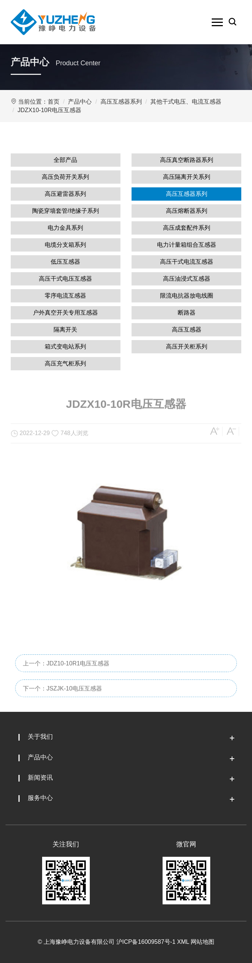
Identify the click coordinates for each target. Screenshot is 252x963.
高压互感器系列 (121, 101)
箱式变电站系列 (65, 346)
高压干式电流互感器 (186, 262)
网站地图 (202, 942)
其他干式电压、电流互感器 (185, 101)
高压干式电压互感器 (65, 279)
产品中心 (80, 101)
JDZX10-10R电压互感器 (49, 110)
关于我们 (40, 736)
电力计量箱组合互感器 (186, 245)
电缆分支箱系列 (65, 245)
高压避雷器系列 (65, 194)
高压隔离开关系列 (186, 177)
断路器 (186, 312)
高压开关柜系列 (186, 346)
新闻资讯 (40, 777)
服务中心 (40, 797)
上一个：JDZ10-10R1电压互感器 (66, 675)
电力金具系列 (65, 228)
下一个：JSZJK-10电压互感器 (62, 700)
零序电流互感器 (65, 295)
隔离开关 (65, 329)
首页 (53, 101)
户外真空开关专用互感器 (65, 312)
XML (183, 942)
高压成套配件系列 (186, 228)
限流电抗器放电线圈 (186, 295)
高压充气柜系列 (65, 363)
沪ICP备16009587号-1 (146, 942)
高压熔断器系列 (186, 211)
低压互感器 (65, 262)
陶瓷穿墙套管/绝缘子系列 (65, 211)
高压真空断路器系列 (186, 160)
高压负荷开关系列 (65, 177)
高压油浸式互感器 (186, 279)
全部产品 (65, 160)
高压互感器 (186, 329)
